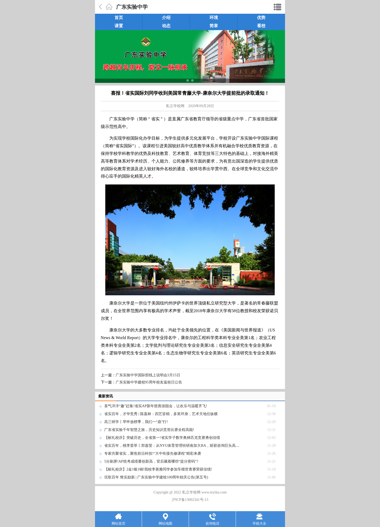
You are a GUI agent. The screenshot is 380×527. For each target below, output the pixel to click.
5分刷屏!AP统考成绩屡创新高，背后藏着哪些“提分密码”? (151, 461)
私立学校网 (175, 106)
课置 (119, 25)
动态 (166, 25)
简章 (214, 25)
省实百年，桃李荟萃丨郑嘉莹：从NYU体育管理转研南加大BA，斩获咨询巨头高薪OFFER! (178, 446)
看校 (261, 25)
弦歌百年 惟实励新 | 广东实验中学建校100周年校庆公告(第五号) (156, 477)
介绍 (166, 17)
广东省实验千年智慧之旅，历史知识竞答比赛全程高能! (149, 430)
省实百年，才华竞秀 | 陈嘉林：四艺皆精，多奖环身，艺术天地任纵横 (161, 414)
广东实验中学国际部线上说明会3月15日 (148, 375)
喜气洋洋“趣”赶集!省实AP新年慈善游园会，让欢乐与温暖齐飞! (155, 406)
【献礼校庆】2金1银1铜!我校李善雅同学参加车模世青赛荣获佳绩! (158, 469)
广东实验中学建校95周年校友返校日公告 (149, 382)
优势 (261, 17)
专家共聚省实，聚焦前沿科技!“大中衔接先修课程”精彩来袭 (152, 453)
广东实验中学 (132, 7)
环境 (214, 17)
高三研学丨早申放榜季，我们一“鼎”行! (136, 422)
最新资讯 (105, 396)
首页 (119, 17)
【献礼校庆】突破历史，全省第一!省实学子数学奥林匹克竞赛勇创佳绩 (162, 438)
